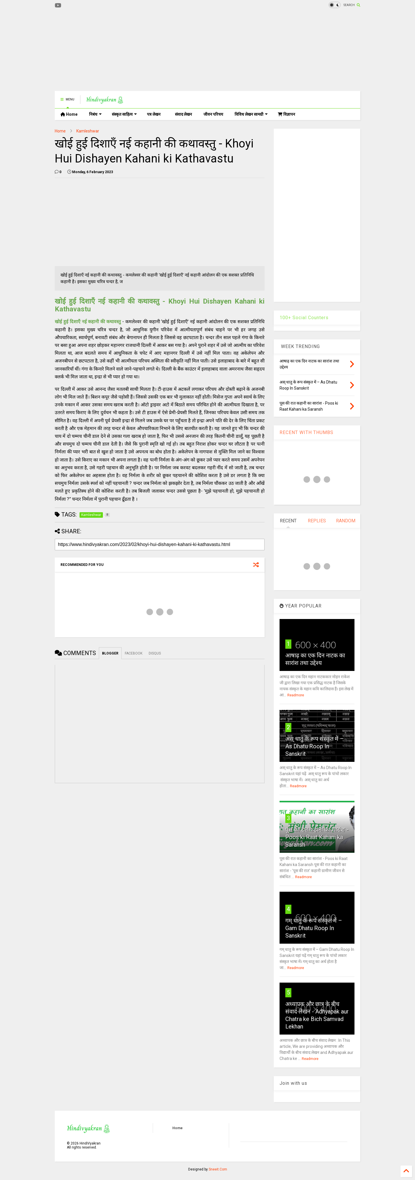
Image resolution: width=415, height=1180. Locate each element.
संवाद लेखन (183, 114)
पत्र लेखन (154, 114)
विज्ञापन (286, 114)
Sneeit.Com (218, 1169)
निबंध (95, 114)
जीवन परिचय (213, 114)
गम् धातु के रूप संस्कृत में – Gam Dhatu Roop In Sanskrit (313, 928)
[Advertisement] (160, 50)
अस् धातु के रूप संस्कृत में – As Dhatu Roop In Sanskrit (314, 746)
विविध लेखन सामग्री (251, 114)
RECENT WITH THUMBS (306, 432)
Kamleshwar (87, 131)
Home (69, 114)
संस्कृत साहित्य (124, 114)
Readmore (295, 695)
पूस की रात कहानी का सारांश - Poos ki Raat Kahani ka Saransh (316, 837)
